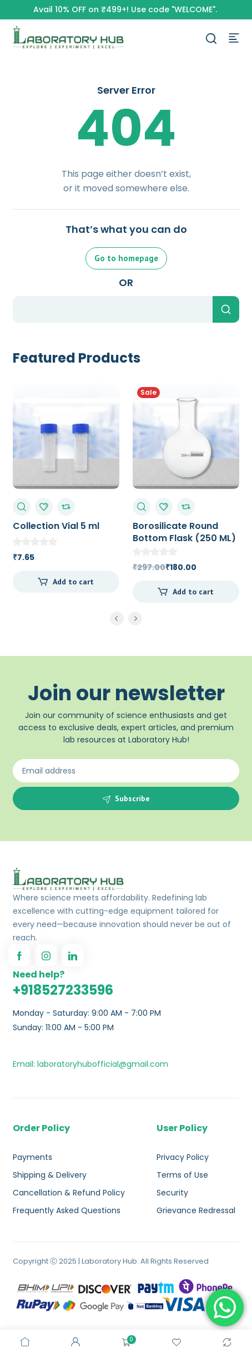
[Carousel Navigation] (126, 620)
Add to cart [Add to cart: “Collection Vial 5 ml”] (73, 582)
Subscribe (132, 798)
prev (117, 618)
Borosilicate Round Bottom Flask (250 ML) (184, 532)
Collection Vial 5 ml (56, 526)
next (135, 618)
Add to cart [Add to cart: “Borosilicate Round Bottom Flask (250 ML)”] (193, 592)
